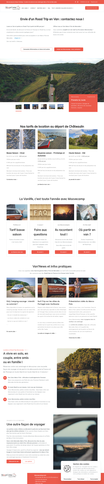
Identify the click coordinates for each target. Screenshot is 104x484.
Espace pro (94, 2)
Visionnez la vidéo (75, 338)
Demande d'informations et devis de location (36, 49)
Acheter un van (84, 2)
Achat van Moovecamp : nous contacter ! (69, 49)
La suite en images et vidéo (47, 333)
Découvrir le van (14, 461)
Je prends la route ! (75, 179)
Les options (28, 461)
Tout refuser (80, 479)
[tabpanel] (52, 80)
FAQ (49, 8)
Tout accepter (94, 479)
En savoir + (40, 252)
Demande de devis (91, 8)
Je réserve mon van (44, 184)
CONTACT (33, 8)
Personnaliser (67, 479)
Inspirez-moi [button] (41, 8)
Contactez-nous (12, 179)
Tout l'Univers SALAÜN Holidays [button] (62, 8)
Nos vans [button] (25, 8)
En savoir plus (12, 331)
